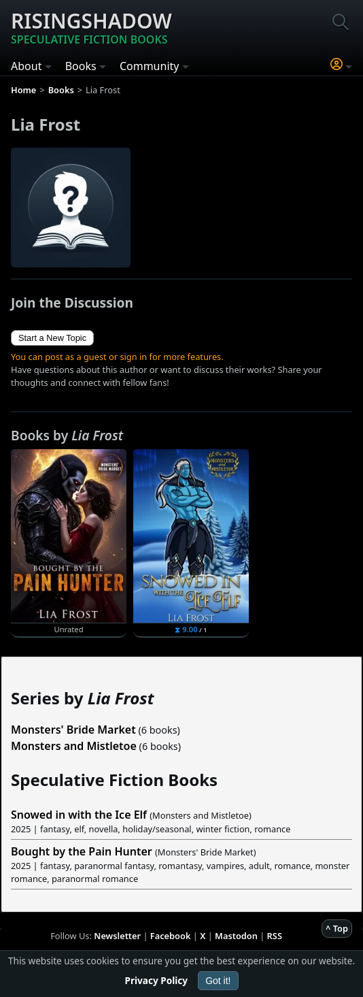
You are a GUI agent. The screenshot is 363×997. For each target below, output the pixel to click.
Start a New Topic (52, 338)
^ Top (337, 928)
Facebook (170, 936)
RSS (274, 936)
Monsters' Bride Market (73, 729)
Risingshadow (91, 27)
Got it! (217, 980)
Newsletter (117, 936)
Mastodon (236, 936)
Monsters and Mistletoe (74, 745)
